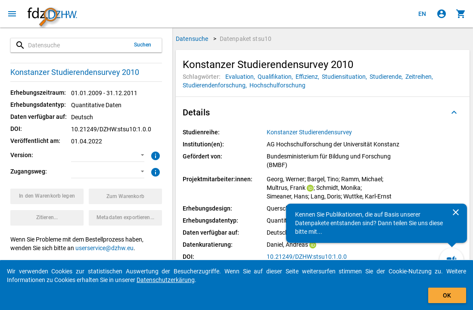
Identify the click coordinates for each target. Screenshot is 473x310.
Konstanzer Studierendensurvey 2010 (74, 72)
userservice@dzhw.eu (104, 248)
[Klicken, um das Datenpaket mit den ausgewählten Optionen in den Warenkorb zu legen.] (47, 196)
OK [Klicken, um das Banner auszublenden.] (447, 295)
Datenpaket (245, 38)
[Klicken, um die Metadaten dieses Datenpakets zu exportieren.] (125, 218)
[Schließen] (455, 212)
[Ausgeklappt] (454, 112)
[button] (107, 155)
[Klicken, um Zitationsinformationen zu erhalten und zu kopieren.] (47, 218)
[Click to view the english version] (422, 13)
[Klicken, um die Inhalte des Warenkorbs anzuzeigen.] (461, 13)
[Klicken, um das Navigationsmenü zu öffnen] (12, 13)
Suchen (143, 45)
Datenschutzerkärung (166, 279)
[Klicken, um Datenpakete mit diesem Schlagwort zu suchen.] (241, 76)
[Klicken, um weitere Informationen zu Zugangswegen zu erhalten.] (154, 171)
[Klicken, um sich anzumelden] (441, 13)
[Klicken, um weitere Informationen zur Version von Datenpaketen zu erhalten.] (154, 155)
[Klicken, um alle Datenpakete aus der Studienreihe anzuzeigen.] (310, 132)
